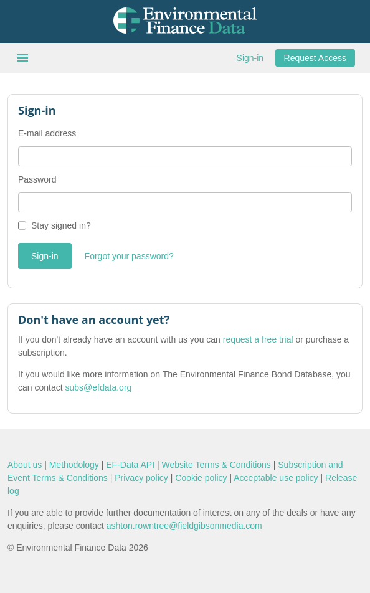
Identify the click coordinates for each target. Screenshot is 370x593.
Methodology (74, 465)
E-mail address (47, 133)
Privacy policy (141, 478)
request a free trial (258, 339)
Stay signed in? (61, 225)
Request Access (315, 58)
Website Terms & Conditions (216, 465)
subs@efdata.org (98, 387)
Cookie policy (201, 478)
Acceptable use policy (276, 478)
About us (24, 465)
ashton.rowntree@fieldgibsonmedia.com (184, 526)
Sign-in (250, 58)
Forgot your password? (129, 256)
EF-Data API (130, 465)
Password (37, 179)
